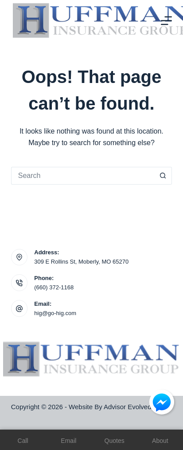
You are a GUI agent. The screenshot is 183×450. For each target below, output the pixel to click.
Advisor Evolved (128, 407)
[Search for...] (82, 176)
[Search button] (163, 176)
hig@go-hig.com (55, 313)
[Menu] (166, 20)
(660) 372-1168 (54, 287)
